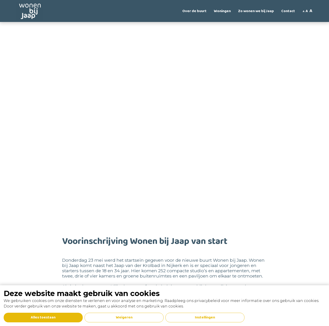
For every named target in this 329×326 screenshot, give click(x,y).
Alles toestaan (43, 317)
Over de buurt (194, 11)
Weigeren (124, 317)
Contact (288, 11)
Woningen (222, 11)
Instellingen (205, 317)
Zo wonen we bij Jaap (256, 11)
